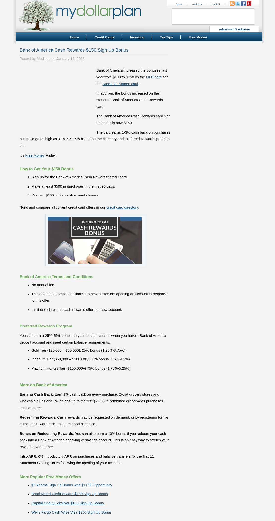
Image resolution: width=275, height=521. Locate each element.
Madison (43, 59)
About (179, 4)
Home (74, 37)
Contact (216, 4)
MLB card (154, 77)
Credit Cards (104, 37)
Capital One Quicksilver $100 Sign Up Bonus (67, 503)
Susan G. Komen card (120, 84)
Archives (197, 4)
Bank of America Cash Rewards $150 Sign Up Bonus (74, 50)
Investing (137, 37)
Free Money (198, 37)
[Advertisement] (57, 98)
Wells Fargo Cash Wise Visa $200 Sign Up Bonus (71, 512)
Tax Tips (166, 37)
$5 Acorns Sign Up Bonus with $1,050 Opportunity (71, 485)
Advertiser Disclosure (234, 29)
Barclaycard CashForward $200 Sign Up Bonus (69, 494)
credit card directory (122, 207)
